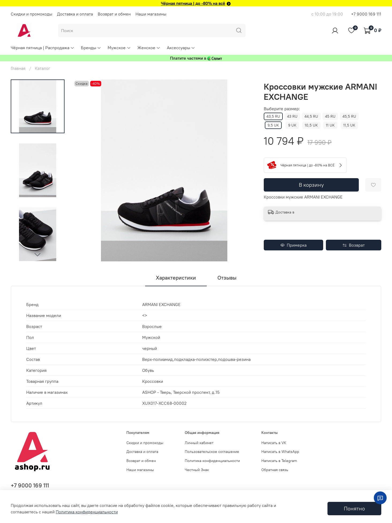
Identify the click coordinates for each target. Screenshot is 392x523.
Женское (148, 47)
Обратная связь (274, 469)
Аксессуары (181, 47)
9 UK (292, 125)
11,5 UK (349, 125)
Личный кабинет (199, 442)
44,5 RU (311, 116)
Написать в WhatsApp (280, 451)
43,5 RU (273, 116)
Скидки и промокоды (31, 14)
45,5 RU (349, 116)
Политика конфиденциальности (212, 460)
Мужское (119, 47)
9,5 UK (273, 125)
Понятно (354, 508)
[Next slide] (37, 254)
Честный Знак (197, 469)
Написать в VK (273, 442)
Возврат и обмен (114, 14)
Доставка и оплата (75, 14)
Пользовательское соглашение (212, 451)
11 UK (330, 125)
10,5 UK (311, 125)
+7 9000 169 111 (366, 14)
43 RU (292, 116)
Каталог (42, 68)
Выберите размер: (282, 108)
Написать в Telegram (279, 460)
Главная (18, 68)
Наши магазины (150, 14)
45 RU (330, 116)
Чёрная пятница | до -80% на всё (193, 3)
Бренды (91, 47)
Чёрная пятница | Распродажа (42, 47)
